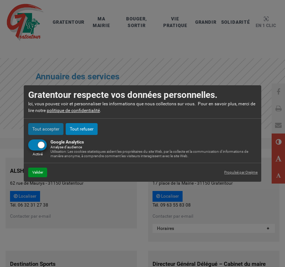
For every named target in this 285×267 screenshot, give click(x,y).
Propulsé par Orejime (241, 172)
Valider (37, 172)
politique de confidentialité (73, 110)
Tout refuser (82, 129)
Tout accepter (45, 129)
